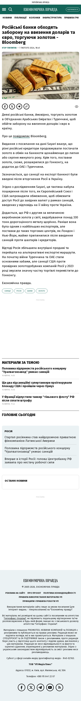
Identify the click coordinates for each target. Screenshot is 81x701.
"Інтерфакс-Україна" (15, 618)
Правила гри (71, 17)
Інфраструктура (52, 17)
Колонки (34, 17)
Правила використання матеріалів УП (40, 597)
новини (7, 17)
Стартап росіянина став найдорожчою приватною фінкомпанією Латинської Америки (40, 439)
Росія (18, 291)
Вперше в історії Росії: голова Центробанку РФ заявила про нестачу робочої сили (38, 460)
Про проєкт (34, 593)
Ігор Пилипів (9, 48)
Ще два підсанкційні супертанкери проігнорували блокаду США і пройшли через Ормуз (37, 384)
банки (29, 291)
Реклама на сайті (15, 593)
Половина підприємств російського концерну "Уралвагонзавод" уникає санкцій (34, 370)
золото (41, 291)
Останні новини (16, 480)
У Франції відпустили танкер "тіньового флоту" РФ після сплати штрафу (38, 398)
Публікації (20, 17)
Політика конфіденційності (59, 593)
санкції (7, 291)
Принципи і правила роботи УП (41, 601)
